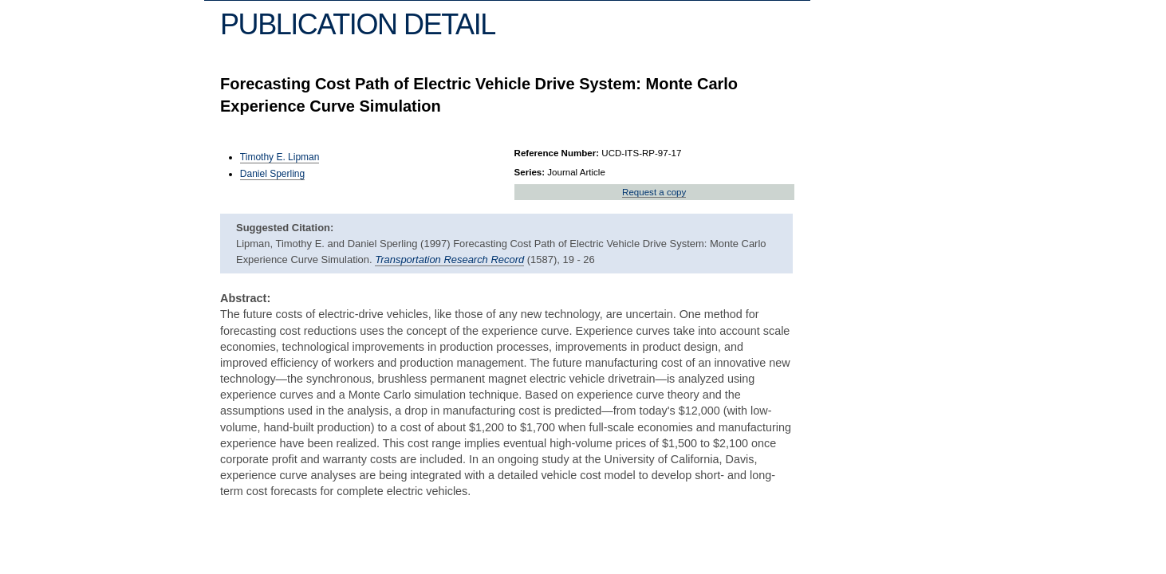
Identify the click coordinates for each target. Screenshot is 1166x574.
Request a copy (654, 192)
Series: (530, 172)
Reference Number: (557, 153)
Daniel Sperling (272, 173)
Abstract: (245, 298)
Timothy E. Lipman (280, 157)
